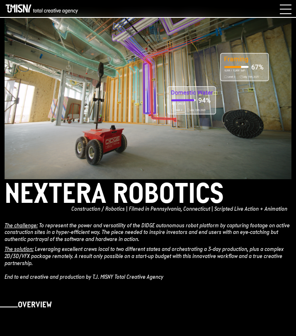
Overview (35, 305)
